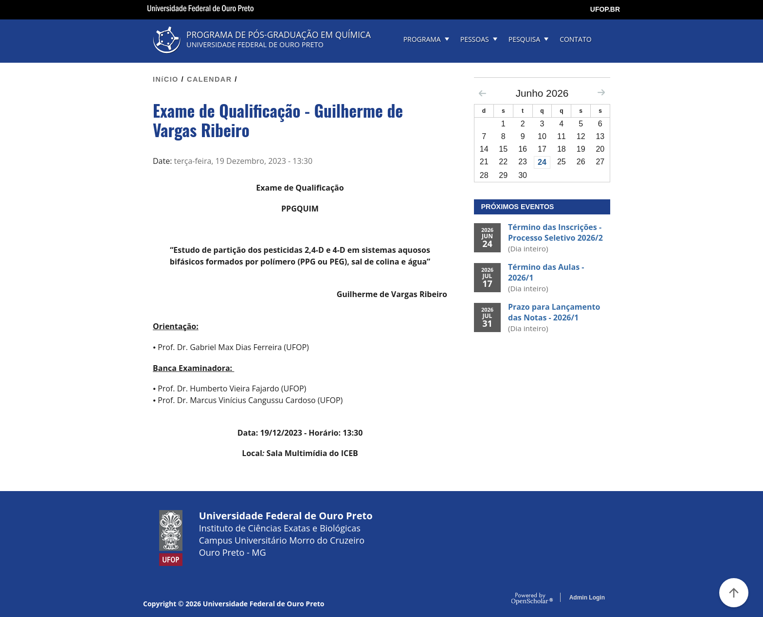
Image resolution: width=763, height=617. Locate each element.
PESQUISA (524, 39)
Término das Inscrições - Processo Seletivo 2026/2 (555, 232)
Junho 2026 (542, 93)
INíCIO (166, 79)
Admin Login (587, 597)
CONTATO (575, 39)
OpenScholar (532, 599)
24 (542, 162)
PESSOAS (474, 39)
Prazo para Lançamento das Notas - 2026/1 (554, 312)
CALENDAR (209, 79)
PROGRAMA (422, 39)
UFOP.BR (605, 9)
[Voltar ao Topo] (733, 592)
